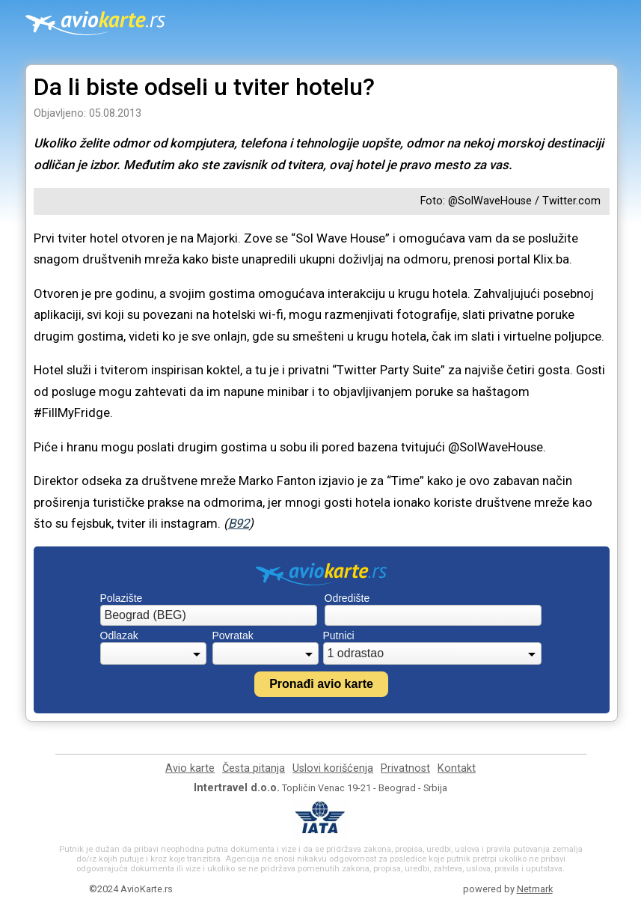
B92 (238, 523)
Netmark (535, 889)
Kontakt (457, 768)
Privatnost (405, 768)
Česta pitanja (253, 768)
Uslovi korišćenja (332, 768)
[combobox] (208, 615)
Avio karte (190, 768)
